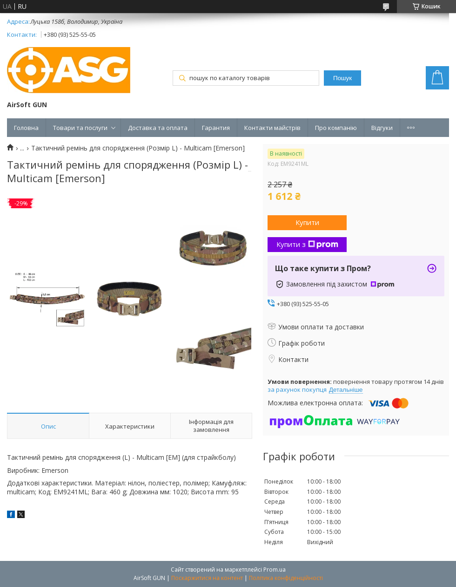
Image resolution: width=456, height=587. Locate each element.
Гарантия (216, 127)
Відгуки (382, 127)
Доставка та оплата (158, 127)
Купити (307, 222)
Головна (26, 127)
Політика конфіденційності (286, 578)
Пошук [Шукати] (342, 78)
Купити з (307, 244)
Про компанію (336, 127)
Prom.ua (274, 569)
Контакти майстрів (272, 127)
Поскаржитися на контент (207, 578)
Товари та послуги (80, 127)
